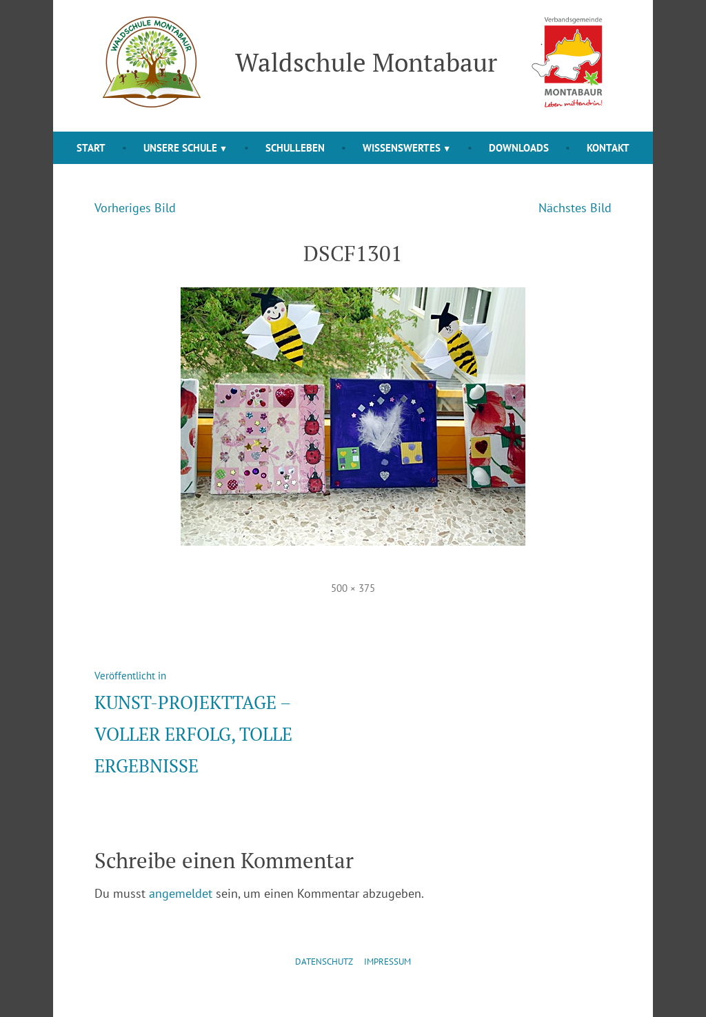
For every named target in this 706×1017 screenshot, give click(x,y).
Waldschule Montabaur (366, 62)
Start (91, 147)
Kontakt (608, 147)
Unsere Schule (180, 147)
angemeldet (180, 893)
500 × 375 (353, 588)
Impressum (387, 961)
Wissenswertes (402, 147)
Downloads (519, 147)
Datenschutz (324, 961)
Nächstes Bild (575, 208)
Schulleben (295, 147)
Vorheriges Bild (135, 208)
